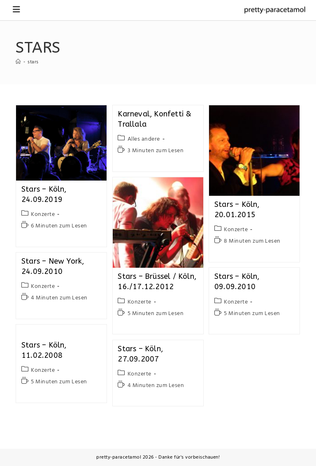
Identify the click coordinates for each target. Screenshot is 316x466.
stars (33, 62)
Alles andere (144, 139)
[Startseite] (18, 62)
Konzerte (43, 214)
